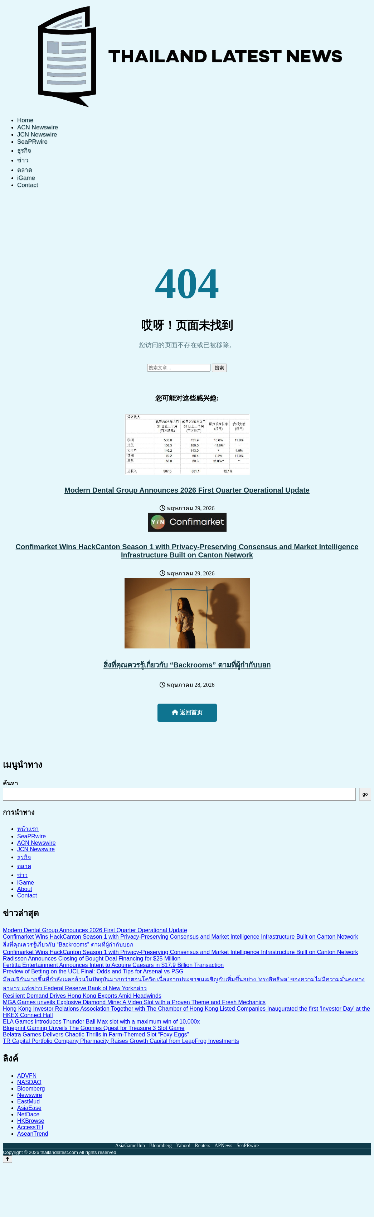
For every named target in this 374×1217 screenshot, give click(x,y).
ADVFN (27, 1076)
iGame (26, 177)
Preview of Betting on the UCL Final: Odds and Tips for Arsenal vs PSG (93, 971)
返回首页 (187, 712)
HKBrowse (30, 1121)
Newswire (29, 1095)
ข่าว (23, 160)
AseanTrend (32, 1134)
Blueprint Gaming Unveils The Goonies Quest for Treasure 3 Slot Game (94, 1028)
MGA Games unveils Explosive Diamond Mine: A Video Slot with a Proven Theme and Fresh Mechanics (134, 1002)
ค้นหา (10, 783)
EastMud (28, 1101)
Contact (27, 185)
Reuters (202, 1145)
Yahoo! (183, 1145)
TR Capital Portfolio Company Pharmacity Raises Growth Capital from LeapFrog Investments (121, 1041)
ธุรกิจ (24, 150)
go (365, 794)
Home (25, 120)
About (24, 889)
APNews (223, 1145)
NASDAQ (29, 1082)
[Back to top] (7, 1159)
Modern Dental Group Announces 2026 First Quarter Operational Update (187, 490)
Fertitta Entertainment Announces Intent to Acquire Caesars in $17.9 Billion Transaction (113, 965)
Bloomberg (31, 1089)
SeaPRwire (32, 141)
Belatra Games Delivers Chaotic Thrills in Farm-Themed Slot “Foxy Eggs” (96, 1034)
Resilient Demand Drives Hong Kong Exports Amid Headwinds (82, 996)
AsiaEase (29, 1108)
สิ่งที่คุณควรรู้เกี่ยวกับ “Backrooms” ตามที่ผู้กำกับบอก (187, 665)
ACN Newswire (37, 127)
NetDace (28, 1114)
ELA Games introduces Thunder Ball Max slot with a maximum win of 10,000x (101, 1022)
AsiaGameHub (130, 1145)
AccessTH (30, 1127)
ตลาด (24, 170)
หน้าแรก (28, 829)
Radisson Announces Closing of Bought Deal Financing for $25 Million (91, 958)
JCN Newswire (37, 134)
